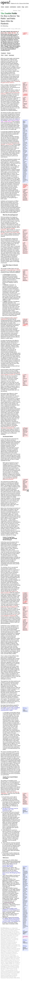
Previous (15, 10)
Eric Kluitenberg (4, 26)
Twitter (8, 53)
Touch (2, 10)
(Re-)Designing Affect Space (25, 186)
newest (7, 6)
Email (6, 55)
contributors (13, 6)
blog (23, 6)
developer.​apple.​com (25, 602)
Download (11, 55)
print (26, 6)
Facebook (3, 53)
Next (19, 10)
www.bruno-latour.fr (9, 902)
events (18, 6)
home (2, 6)
